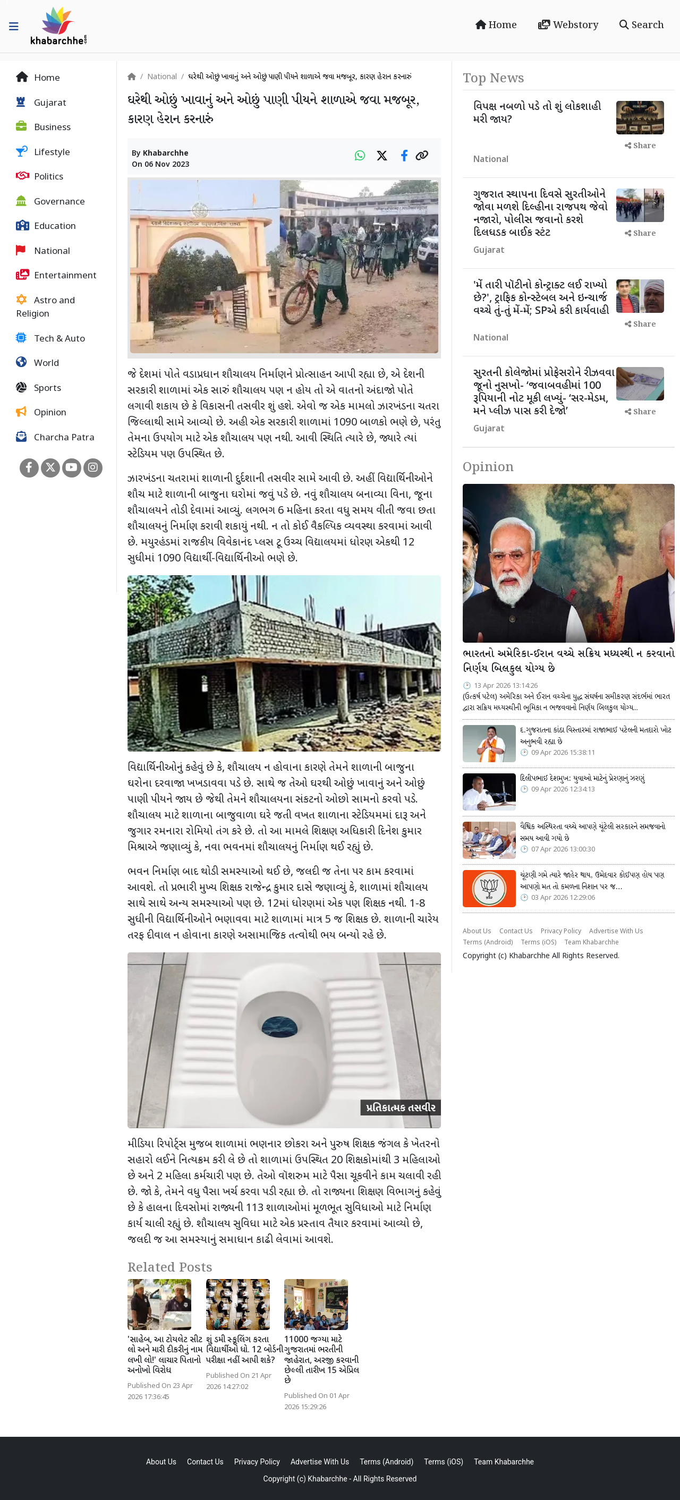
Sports (38, 388)
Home (496, 25)
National (43, 251)
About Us (477, 931)
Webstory (568, 25)
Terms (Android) (488, 943)
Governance (50, 201)
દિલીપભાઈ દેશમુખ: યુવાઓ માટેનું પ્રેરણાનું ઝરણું (582, 778)
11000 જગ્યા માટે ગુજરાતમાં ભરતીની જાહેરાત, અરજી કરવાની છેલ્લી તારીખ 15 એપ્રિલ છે (321, 1361)
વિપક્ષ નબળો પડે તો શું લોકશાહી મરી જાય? (537, 113)
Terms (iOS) (538, 943)
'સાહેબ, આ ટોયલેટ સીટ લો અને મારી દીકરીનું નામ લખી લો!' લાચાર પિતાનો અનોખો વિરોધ (165, 1356)
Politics (39, 177)
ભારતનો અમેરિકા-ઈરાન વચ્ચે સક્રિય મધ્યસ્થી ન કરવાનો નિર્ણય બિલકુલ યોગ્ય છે (569, 662)
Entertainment (56, 275)
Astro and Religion (45, 307)
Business (43, 127)
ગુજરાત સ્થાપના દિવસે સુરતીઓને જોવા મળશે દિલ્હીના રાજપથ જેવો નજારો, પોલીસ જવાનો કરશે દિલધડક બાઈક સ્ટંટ (540, 214)
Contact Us (516, 931)
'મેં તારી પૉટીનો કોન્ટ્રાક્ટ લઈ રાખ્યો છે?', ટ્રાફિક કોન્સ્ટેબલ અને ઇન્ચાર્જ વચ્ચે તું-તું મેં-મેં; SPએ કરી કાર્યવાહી (541, 298)
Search (641, 25)
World (37, 363)
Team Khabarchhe (591, 943)
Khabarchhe (166, 154)
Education (46, 226)
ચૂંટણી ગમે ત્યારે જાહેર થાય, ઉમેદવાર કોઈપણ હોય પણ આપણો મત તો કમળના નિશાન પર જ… (592, 881)
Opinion (41, 412)
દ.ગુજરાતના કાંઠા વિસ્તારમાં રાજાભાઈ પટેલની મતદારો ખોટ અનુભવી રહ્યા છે (596, 736)
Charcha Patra (55, 437)
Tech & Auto (50, 339)
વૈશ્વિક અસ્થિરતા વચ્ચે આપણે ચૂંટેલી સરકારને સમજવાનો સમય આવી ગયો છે (592, 833)
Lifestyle (43, 152)
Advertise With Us (616, 931)
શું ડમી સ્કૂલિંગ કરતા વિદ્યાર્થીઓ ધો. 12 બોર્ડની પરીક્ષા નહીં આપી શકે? (244, 1350)
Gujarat (41, 103)
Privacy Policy (561, 931)
